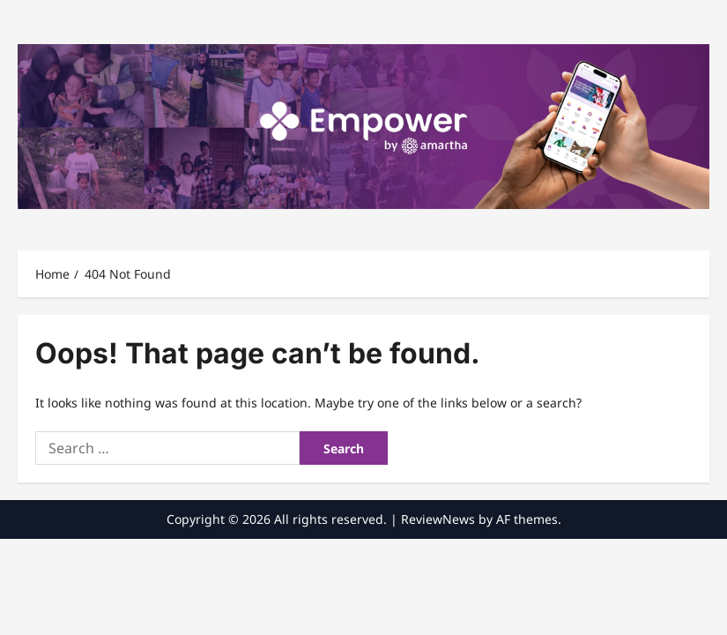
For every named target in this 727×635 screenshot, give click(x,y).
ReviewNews (438, 519)
